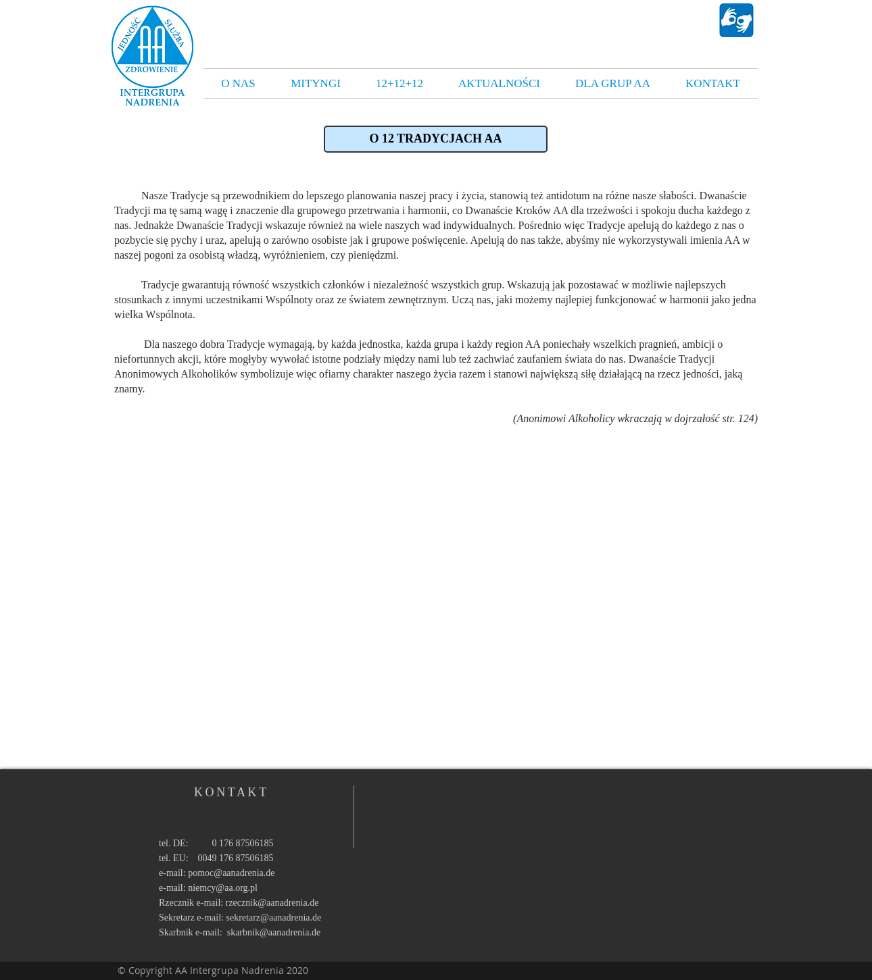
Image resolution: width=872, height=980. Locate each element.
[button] (436, 139)
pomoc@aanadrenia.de (231, 873)
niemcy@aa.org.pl (223, 888)
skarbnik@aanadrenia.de (273, 932)
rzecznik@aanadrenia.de (272, 903)
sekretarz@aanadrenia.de (274, 917)
